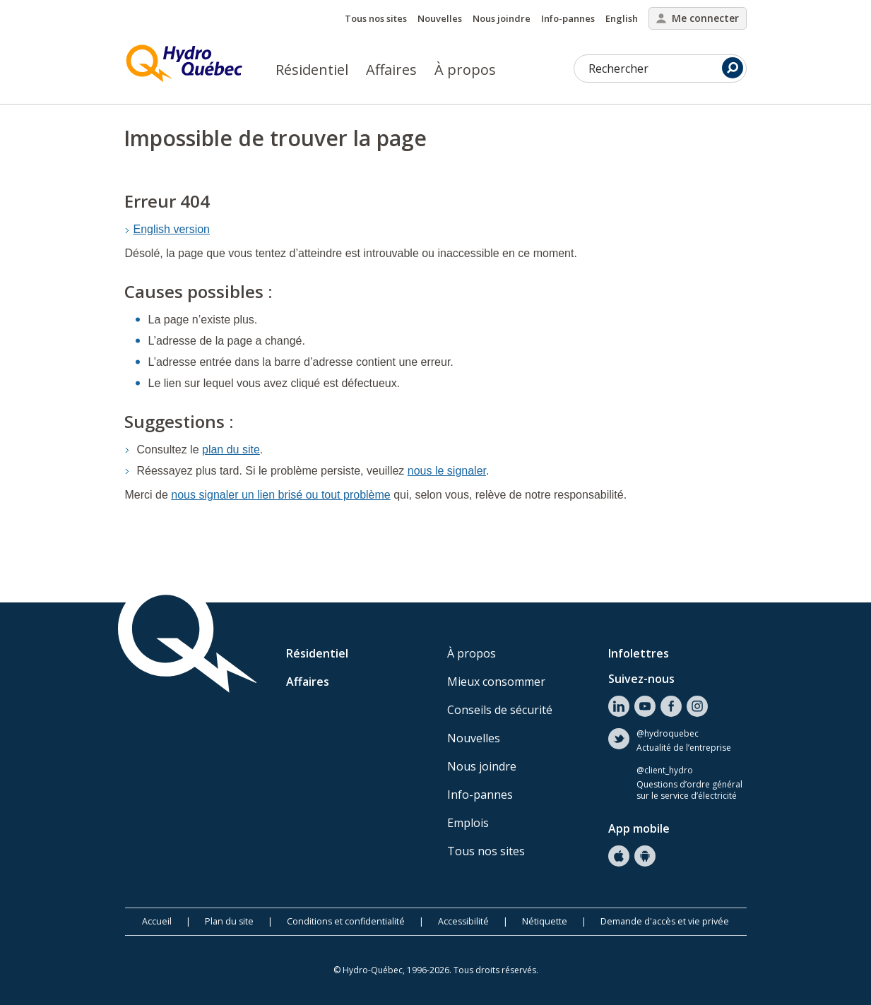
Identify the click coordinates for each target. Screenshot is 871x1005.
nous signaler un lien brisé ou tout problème (280, 495)
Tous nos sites (376, 18)
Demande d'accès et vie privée (664, 921)
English (621, 18)
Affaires (391, 69)
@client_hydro (664, 770)
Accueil (157, 921)
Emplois (468, 823)
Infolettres (638, 653)
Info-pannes (568, 18)
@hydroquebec (667, 733)
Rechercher (665, 67)
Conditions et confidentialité (346, 921)
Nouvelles (439, 18)
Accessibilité (463, 921)
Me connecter (697, 18)
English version (172, 229)
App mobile (639, 828)
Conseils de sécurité (499, 710)
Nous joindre (502, 18)
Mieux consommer (496, 681)
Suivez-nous (641, 678)
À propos (465, 69)
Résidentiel (311, 69)
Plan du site (229, 921)
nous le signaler (447, 471)
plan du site (231, 450)
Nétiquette (544, 921)
